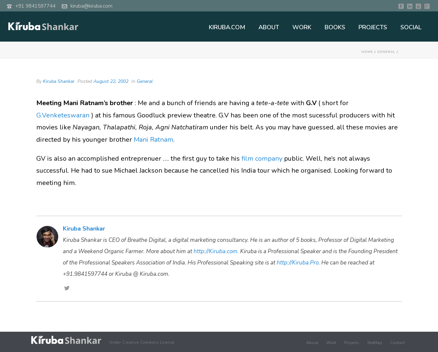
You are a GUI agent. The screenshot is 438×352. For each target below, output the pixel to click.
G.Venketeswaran (63, 115)
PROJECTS (373, 27)
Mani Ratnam (153, 139)
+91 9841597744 (35, 6)
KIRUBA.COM (227, 27)
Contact (397, 342)
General (386, 52)
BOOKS (335, 27)
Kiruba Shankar (58, 81)
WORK (301, 27)
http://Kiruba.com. (216, 251)
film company (262, 158)
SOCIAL (410, 27)
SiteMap (374, 342)
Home (367, 52)
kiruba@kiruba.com (91, 6)
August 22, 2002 (110, 81)
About (312, 342)
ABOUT (268, 27)
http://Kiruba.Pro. (298, 262)
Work (331, 342)
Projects (351, 342)
